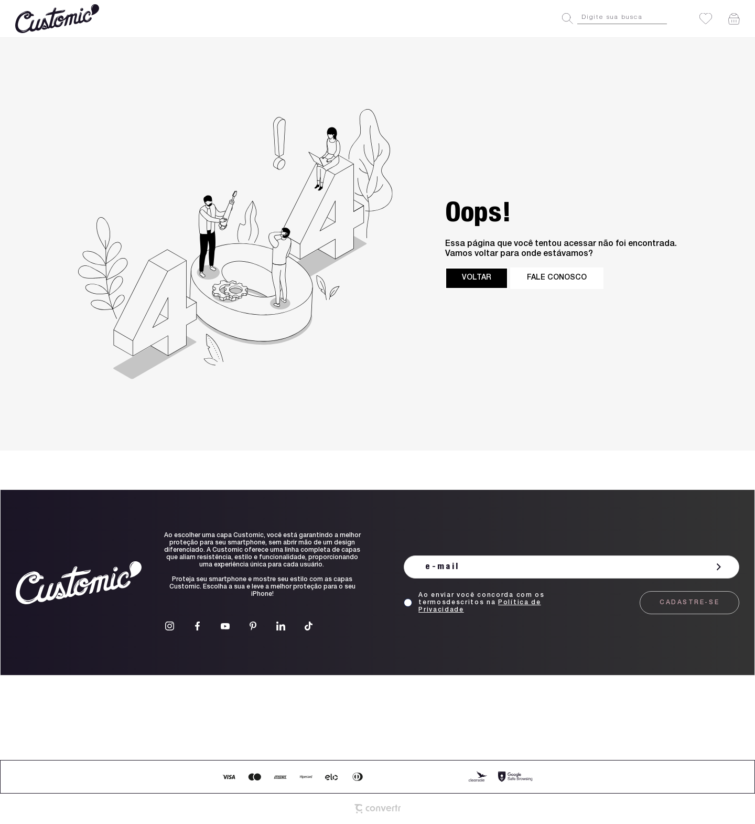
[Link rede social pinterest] (253, 626)
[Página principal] (58, 18)
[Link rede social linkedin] (281, 626)
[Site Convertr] (377, 809)
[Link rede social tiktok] (308, 626)
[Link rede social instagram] (170, 626)
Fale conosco (557, 278)
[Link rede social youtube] (225, 626)
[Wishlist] (705, 18)
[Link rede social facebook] (197, 626)
